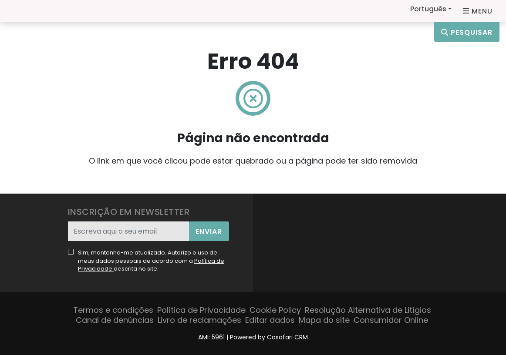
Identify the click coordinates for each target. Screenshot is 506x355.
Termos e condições (113, 310)
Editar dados (270, 320)
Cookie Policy (275, 310)
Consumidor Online (391, 320)
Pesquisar (467, 32)
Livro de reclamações (199, 320)
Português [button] (428, 9)
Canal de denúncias (115, 320)
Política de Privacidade (201, 310)
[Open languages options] (477, 11)
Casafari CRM (287, 337)
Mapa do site (324, 320)
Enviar (209, 232)
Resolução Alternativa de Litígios (368, 310)
